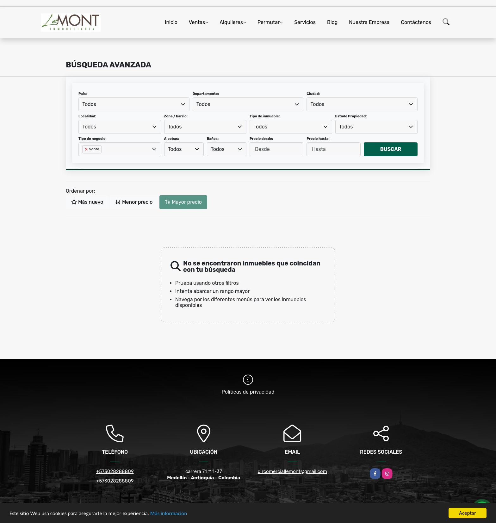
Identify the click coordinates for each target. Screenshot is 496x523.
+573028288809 (115, 471)
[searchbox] (84, 159)
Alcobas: (171, 139)
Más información (168, 513)
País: (82, 94)
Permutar (268, 22)
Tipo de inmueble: (265, 116)
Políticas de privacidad (248, 392)
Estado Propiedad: (351, 116)
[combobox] (133, 104)
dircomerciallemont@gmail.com (292, 471)
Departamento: (206, 94)
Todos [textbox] (89, 104)
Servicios (305, 22)
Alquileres (231, 22)
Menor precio (133, 202)
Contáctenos (416, 22)
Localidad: (87, 116)
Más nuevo (87, 202)
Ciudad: (313, 94)
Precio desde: (261, 139)
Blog (332, 22)
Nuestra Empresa (369, 22)
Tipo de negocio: (92, 139)
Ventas (197, 22)
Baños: (213, 139)
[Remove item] (86, 149)
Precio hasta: (318, 139)
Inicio (171, 22)
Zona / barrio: (176, 116)
